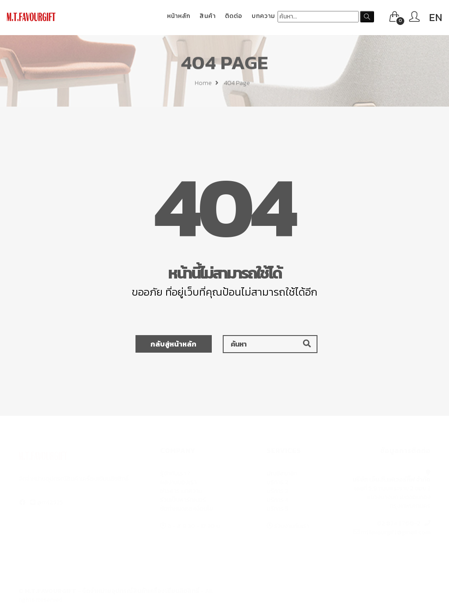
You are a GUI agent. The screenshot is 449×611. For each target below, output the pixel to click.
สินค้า (208, 16)
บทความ (263, 16)
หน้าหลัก (178, 16)
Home (206, 84)
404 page (237, 84)
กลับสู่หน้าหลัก (173, 344)
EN (435, 17)
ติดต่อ (233, 16)
